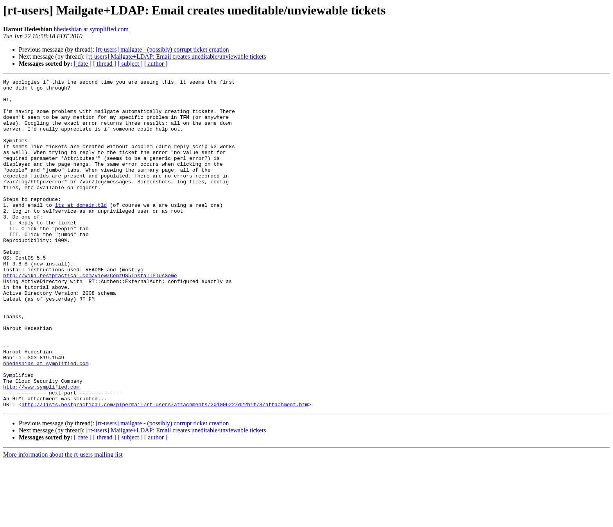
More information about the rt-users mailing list (63, 520)
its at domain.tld (81, 230)
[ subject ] (130, 63)
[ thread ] (104, 63)
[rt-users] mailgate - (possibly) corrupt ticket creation (162, 49)
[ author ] (156, 63)
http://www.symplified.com (41, 448)
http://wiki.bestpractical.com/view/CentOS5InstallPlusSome (90, 315)
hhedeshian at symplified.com (91, 29)
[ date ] (82, 63)
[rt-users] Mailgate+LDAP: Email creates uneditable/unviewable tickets (176, 56)
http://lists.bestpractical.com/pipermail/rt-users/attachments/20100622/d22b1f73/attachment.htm (165, 469)
